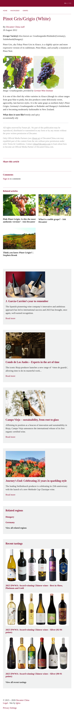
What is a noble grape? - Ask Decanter (52, 220)
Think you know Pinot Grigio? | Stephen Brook (18, 254)
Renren (25, 166)
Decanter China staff (15, 26)
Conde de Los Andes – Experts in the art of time (32, 362)
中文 (69, 3)
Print (39, 166)
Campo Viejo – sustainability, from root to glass (32, 419)
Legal (5, 703)
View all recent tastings (18, 682)
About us (35, 138)
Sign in (6, 178)
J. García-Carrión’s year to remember (27, 301)
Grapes (25, 11)
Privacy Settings (10, 708)
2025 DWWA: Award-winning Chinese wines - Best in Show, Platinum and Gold (34, 587)
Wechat (9, 166)
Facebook (34, 166)
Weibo (4, 166)
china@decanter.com (41, 144)
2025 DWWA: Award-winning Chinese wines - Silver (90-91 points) (34, 675)
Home (5, 11)
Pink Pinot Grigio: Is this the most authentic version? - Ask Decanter (19, 220)
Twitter (29, 166)
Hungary (10, 516)
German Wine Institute (43, 90)
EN (65, 3)
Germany (10, 522)
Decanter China (37, 3)
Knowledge (15, 11)
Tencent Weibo (14, 166)
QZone (19, 166)
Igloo (18, 703)
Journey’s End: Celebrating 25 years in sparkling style (36, 480)
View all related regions (18, 528)
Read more (12, 318)
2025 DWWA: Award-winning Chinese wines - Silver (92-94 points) (34, 631)
